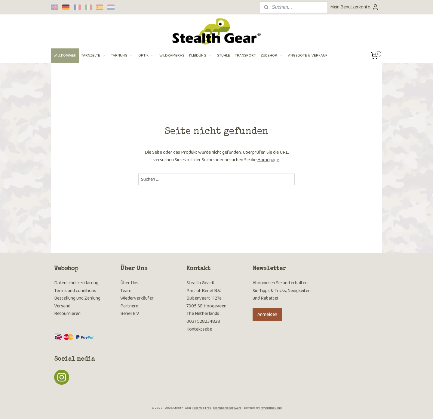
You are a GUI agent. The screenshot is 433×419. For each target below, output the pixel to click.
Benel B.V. (130, 313)
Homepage (268, 160)
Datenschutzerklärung (76, 283)
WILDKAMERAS (171, 55)
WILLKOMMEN (65, 55)
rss (209, 408)
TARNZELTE (93, 55)
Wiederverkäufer (137, 298)
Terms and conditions (75, 290)
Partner (128, 306)
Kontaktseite (199, 329)
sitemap (198, 408)
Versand (62, 306)
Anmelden (267, 314)
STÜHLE (223, 55)
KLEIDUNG (200, 55)
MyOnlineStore (271, 408)
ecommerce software (227, 408)
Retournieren (67, 313)
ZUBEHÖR (272, 55)
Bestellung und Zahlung (77, 298)
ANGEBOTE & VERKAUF (307, 55)
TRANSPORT (245, 55)
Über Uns (129, 283)
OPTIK (146, 55)
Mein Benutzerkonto (354, 7)
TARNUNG (122, 55)
